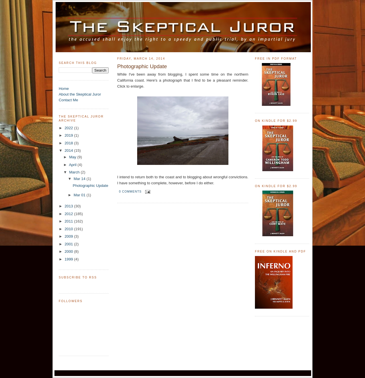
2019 (69, 135)
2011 (69, 221)
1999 (69, 259)
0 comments (130, 191)
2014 (69, 150)
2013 (69, 206)
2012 (69, 214)
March (75, 172)
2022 (69, 128)
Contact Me (68, 100)
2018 (69, 143)
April (73, 165)
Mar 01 (80, 195)
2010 (69, 229)
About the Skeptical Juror (80, 94)
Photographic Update (90, 185)
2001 (69, 244)
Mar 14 (80, 179)
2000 (69, 251)
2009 (69, 236)
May (73, 157)
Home (64, 88)
